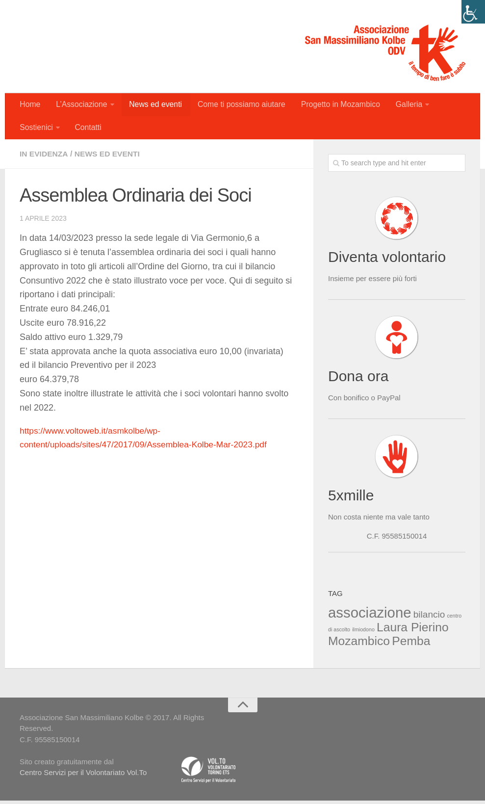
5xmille (351, 498)
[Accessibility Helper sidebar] (473, 12)
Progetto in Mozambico (336, 105)
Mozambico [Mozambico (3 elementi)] (359, 643)
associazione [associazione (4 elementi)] (369, 615)
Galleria (403, 105)
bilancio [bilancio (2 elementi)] (429, 617)
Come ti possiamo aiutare (238, 105)
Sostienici (35, 130)
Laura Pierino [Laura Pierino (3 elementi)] (413, 630)
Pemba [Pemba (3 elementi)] (411, 643)
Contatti (86, 130)
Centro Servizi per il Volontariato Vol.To (83, 775)
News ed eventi (153, 105)
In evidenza (44, 157)
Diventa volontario (387, 260)
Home (29, 105)
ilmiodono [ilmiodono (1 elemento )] (363, 632)
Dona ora (358, 379)
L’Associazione (80, 105)
